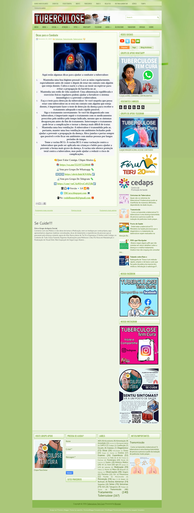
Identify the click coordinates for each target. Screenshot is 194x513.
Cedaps (111, 445)
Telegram (98, 27)
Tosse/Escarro (40, 8)
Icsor (109, 464)
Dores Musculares (41, 3)
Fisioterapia (67, 3)
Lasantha (79, 510)
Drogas (142, 27)
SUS (103, 487)
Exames (101, 455)
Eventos (55, 3)
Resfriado (101, 482)
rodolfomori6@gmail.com (77, 198)
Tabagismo (131, 27)
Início (36, 27)
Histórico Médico (121, 462)
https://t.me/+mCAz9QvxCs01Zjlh (75, 183)
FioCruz (100, 460)
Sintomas (58, 39)
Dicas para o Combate (47, 35)
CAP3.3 (103, 445)
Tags (134, 47)
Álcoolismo (119, 27)
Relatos (108, 3)
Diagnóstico (122, 447)
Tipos (77, 26)
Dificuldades (116, 451)
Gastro (108, 462)
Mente (78, 3)
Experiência (117, 455)
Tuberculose (77, 39)
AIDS (99, 441)
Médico (100, 469)
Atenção (66, 26)
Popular (124, 47)
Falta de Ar (114, 458)
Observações (111, 471)
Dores (126, 450)
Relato (123, 479)
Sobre (151, 27)
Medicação (119, 467)
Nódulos (100, 472)
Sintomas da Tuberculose (140, 195)
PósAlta (105, 477)
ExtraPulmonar (102, 458)
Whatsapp (87, 27)
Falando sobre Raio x (138, 257)
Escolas (112, 453)
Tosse (100, 489)
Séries (134, 3)
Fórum (123, 460)
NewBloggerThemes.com (113, 510)
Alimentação (121, 441)
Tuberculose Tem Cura (95, 504)
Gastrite (100, 462)
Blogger (118, 504)
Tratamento (105, 492)
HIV (103, 465)
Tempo (143, 3)
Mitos (114, 469)
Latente (107, 467)
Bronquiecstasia (122, 443)
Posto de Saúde (136, 224)
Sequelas (101, 484)
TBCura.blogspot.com (75, 193)
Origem (125, 472)
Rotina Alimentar (121, 3)
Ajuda (109, 26)
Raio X (98, 3)
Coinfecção (121, 445)
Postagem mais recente (44, 210)
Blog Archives (146, 47)
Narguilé (123, 469)
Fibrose (124, 458)
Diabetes (110, 448)
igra (116, 464)
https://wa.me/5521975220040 (75, 164)
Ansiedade (102, 443)
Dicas (104, 450)
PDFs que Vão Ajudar (138, 240)
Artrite (112, 443)
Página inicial (76, 210)
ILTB (99, 467)
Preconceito (119, 477)
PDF (114, 474)
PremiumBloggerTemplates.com (94, 510)
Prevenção (102, 479)
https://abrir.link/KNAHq (78, 174)
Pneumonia (123, 474)
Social (56, 26)
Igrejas (124, 465)
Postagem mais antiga (108, 210)
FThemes (60, 510)
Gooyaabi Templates (137, 510)
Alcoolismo (108, 441)
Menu (46, 26)
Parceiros (88, 3)
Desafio (101, 448)
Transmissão (67, 39)
